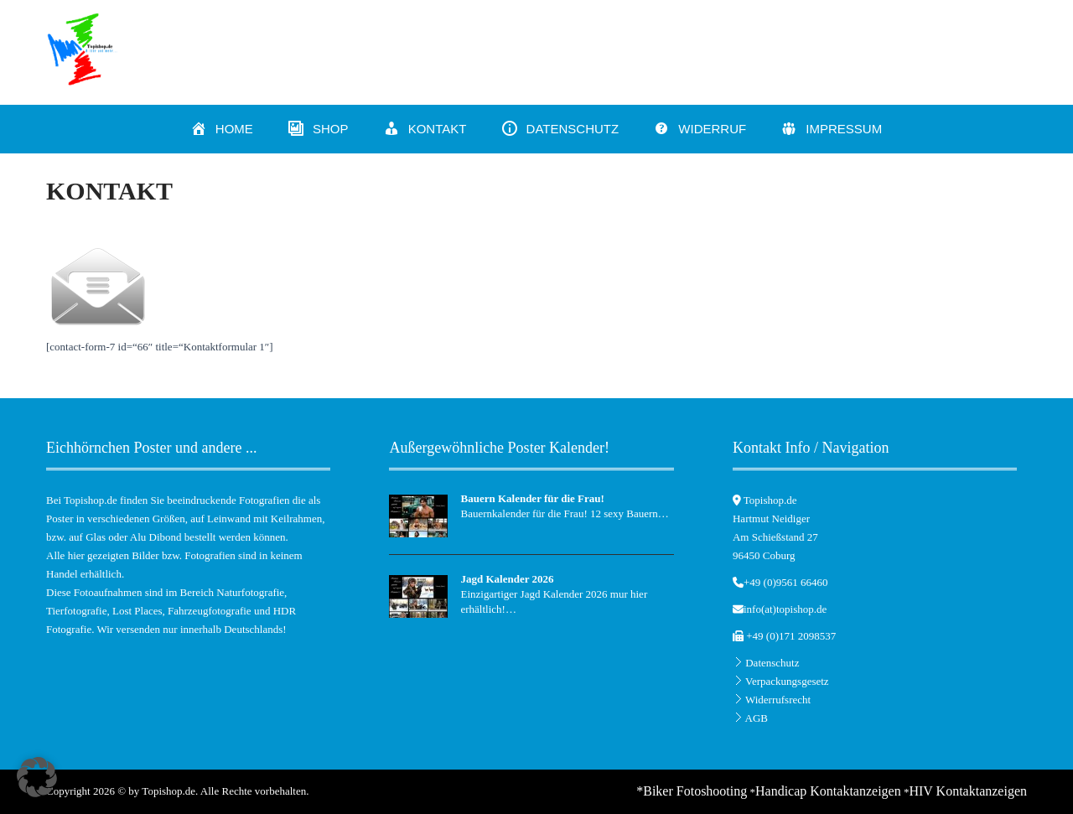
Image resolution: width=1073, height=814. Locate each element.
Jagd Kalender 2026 (506, 579)
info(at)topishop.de (785, 609)
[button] (37, 777)
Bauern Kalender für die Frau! (532, 498)
